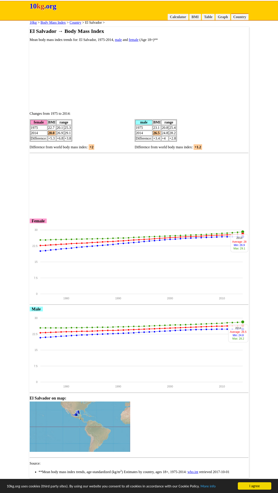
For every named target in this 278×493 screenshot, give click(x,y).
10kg (33, 22)
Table (208, 17)
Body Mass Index (53, 22)
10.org (43, 6)
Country (239, 17)
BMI (195, 17)
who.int (192, 472)
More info (208, 486)
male (118, 40)
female (134, 40)
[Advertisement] (139, 76)
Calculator (178, 17)
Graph (223, 17)
